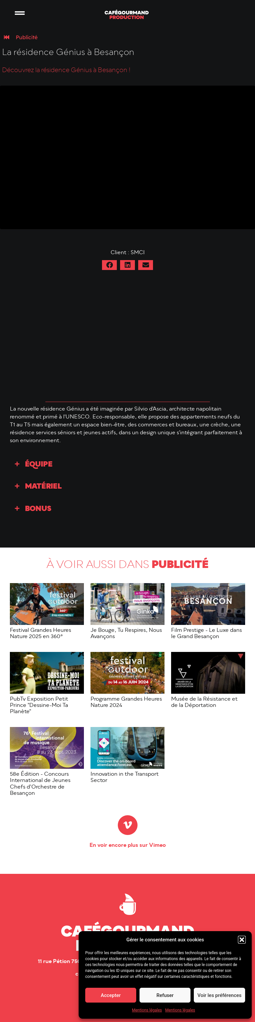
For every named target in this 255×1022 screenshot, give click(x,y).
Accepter (110, 995)
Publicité (27, 37)
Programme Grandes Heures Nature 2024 (126, 702)
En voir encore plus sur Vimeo (127, 845)
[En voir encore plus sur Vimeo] (128, 825)
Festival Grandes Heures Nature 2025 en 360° (40, 633)
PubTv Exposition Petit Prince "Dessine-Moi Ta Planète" (39, 705)
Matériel (43, 486)
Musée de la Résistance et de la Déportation (204, 702)
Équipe (39, 464)
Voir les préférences (219, 995)
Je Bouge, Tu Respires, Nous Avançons (126, 633)
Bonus (38, 509)
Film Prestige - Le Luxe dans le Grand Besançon (206, 633)
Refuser (164, 995)
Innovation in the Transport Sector (124, 777)
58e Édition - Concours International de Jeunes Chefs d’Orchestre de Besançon (40, 784)
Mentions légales (147, 1010)
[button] (242, 939)
